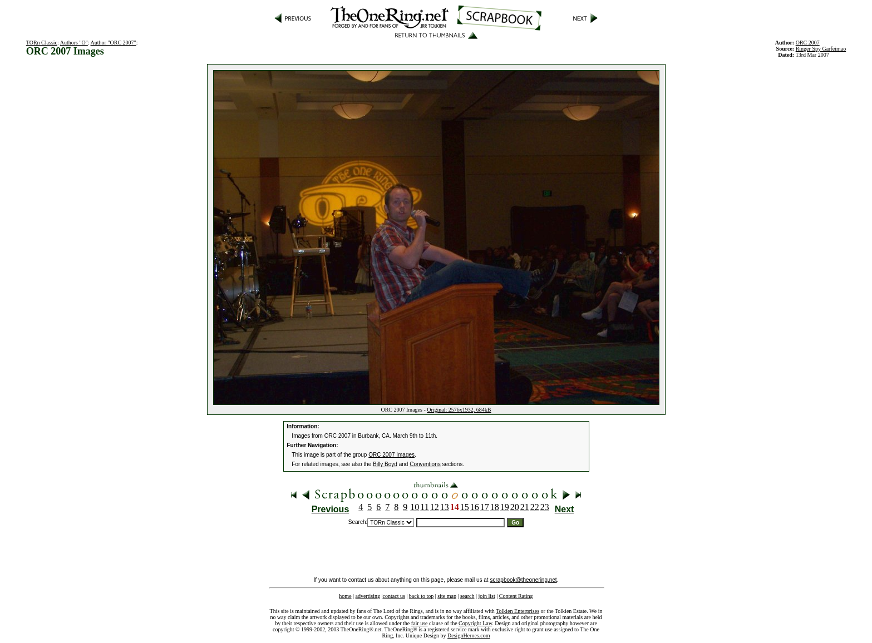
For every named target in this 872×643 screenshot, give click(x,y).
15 (464, 507)
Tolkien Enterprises (517, 611)
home (345, 596)
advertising (368, 596)
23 (544, 507)
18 (494, 507)
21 (524, 507)
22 (534, 507)
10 (414, 507)
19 (504, 507)
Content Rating (516, 596)
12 (434, 507)
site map (446, 596)
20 (514, 507)
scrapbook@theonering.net (523, 580)
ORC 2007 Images (391, 455)
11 (424, 507)
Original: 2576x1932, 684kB (459, 410)
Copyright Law (475, 623)
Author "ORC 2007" (113, 42)
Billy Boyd (385, 464)
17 (484, 507)
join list (486, 596)
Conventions (425, 464)
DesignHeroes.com (468, 635)
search (467, 596)
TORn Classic (41, 42)
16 (474, 507)
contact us (394, 596)
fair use (419, 623)
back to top (421, 596)
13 (444, 507)
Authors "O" (74, 42)
